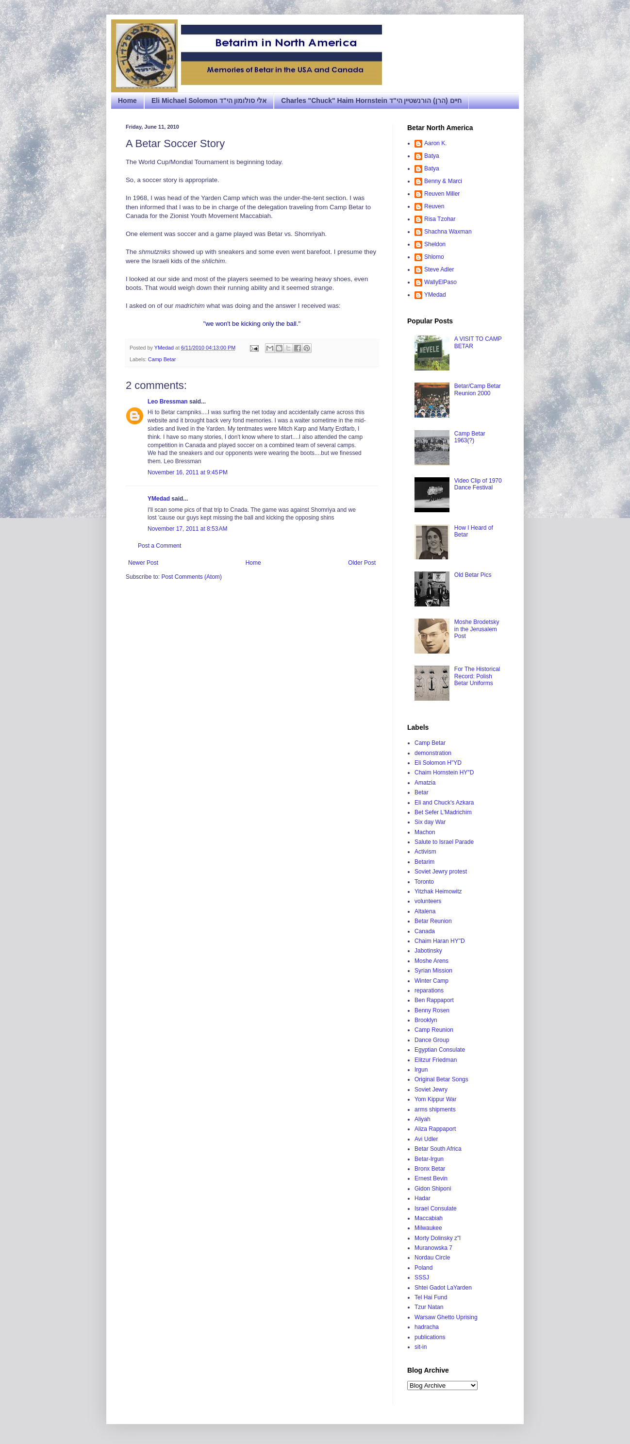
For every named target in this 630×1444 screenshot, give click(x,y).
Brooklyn (425, 1020)
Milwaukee (428, 1228)
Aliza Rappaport (435, 1128)
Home (127, 100)
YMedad (159, 498)
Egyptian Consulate (439, 1049)
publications (429, 1337)
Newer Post (143, 562)
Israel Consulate (435, 1208)
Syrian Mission (433, 970)
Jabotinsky (428, 950)
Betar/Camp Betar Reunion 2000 (477, 389)
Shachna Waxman (448, 231)
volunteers (427, 901)
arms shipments (435, 1109)
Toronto (424, 881)
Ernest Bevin (431, 1178)
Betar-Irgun (429, 1159)
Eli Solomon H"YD (438, 762)
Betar (421, 792)
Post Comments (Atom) (191, 576)
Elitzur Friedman (435, 1060)
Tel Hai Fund (430, 1297)
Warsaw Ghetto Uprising (446, 1317)
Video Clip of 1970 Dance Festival (478, 484)
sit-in (420, 1346)
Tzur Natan (428, 1307)
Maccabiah (428, 1218)
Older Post (362, 562)
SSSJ (421, 1277)
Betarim (424, 861)
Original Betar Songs (441, 1079)
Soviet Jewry (431, 1089)
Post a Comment (159, 545)
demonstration (432, 753)
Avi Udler (426, 1139)
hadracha (426, 1327)
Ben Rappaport (434, 1000)
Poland (423, 1267)
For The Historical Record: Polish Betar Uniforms (477, 676)
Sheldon (435, 244)
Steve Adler (439, 269)
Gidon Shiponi (432, 1188)
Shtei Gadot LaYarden (443, 1287)
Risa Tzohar (439, 219)
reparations (429, 990)
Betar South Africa (438, 1148)
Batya (431, 155)
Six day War (430, 822)
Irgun (421, 1069)
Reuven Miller (442, 193)
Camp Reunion (433, 1029)
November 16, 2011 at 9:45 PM (188, 472)
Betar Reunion (433, 921)
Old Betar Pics (473, 574)
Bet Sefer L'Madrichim (443, 812)
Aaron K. (435, 143)
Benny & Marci (443, 181)
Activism (425, 851)
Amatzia (424, 782)
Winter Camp (431, 980)
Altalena (424, 911)
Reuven (434, 206)
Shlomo (434, 256)
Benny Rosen (431, 1010)
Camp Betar (162, 359)
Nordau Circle (432, 1257)
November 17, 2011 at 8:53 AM (187, 528)
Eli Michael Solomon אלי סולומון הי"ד (208, 100)
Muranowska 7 (433, 1247)
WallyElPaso (440, 282)
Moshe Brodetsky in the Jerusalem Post (476, 629)
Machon (424, 832)
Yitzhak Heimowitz (438, 891)
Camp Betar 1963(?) (469, 437)
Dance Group (431, 1040)
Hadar (422, 1198)
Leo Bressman (168, 401)
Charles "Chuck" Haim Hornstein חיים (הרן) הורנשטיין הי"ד (371, 100)
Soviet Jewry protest (440, 871)
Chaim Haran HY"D (439, 941)
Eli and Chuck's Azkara (444, 802)
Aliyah (422, 1119)
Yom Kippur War (435, 1099)
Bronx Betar (429, 1168)
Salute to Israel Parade (444, 842)
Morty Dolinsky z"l (437, 1238)
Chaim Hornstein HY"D (444, 772)
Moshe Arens (431, 960)
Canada (424, 931)
